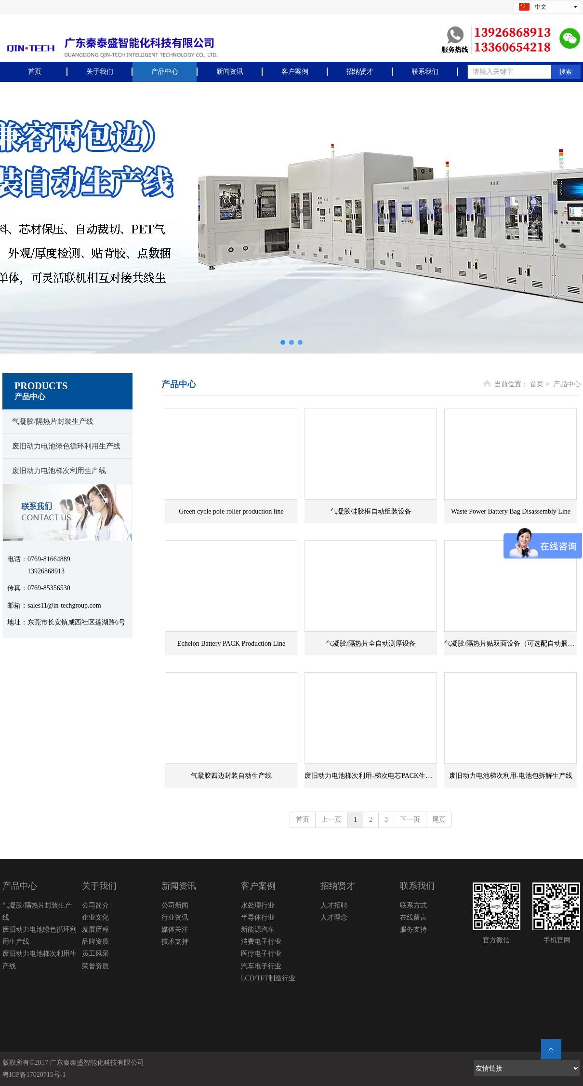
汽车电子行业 (261, 966)
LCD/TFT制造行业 (268, 978)
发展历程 (95, 929)
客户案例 (258, 886)
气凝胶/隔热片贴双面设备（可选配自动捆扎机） (510, 643)
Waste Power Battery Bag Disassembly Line (510, 511)
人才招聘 (333, 905)
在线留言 (413, 917)
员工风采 (95, 953)
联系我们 (417, 886)
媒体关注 (174, 929)
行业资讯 (174, 917)
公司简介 (95, 905)
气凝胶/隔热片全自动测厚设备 (371, 643)
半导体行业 (258, 917)
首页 (536, 384)
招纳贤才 (337, 886)
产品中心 (567, 384)
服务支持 (413, 929)
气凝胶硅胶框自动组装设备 (371, 511)
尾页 (439, 819)
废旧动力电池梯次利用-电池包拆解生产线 (511, 775)
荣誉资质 (95, 966)
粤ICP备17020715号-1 (34, 1074)
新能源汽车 (258, 929)
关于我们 (99, 886)
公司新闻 (174, 905)
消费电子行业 (261, 941)
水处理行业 (258, 905)
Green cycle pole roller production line (231, 511)
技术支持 (174, 941)
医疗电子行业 (261, 953)
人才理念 (333, 917)
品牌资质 (95, 941)
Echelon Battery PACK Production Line (231, 643)
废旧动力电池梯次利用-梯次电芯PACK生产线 (371, 775)
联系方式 (413, 905)
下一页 (410, 819)
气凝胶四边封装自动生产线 (231, 775)
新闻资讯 (178, 886)
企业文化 (95, 917)
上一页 (331, 819)
